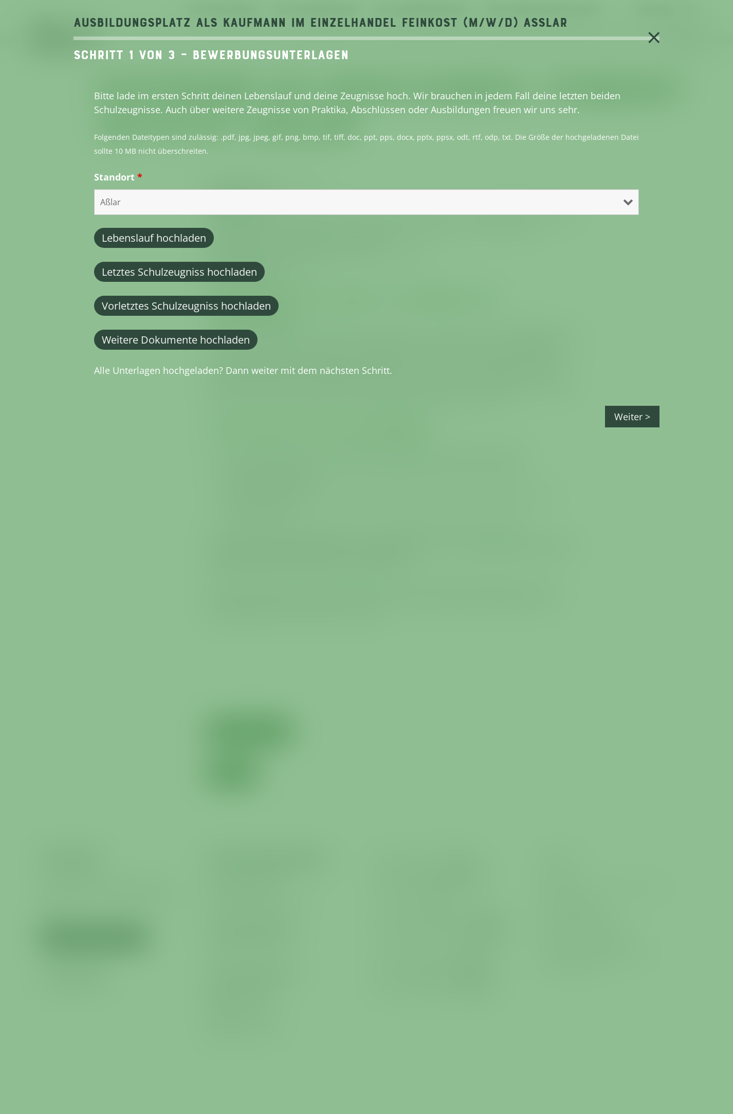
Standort (118, 177)
